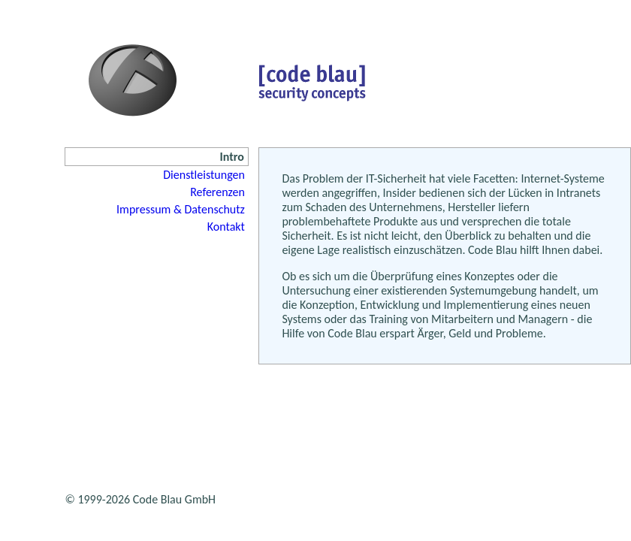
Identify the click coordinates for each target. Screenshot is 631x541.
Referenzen (217, 192)
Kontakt (226, 226)
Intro (232, 157)
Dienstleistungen (204, 175)
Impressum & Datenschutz (180, 209)
